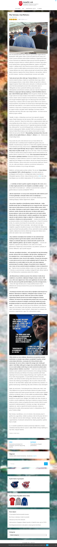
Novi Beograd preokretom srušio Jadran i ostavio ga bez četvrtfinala (25, 525)
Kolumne (17, 8)
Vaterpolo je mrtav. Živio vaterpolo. (17, 520)
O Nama (40, 8)
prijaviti (34, 456)
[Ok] (55, 545)
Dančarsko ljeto (31, 8)
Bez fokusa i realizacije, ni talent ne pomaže (19, 517)
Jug (23, 8)
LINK (39, 176)
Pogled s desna (16, 433)
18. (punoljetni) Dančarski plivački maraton (19, 514)
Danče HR (28, 2)
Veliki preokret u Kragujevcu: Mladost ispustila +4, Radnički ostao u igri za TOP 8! (27, 522)
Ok (47, 545)
